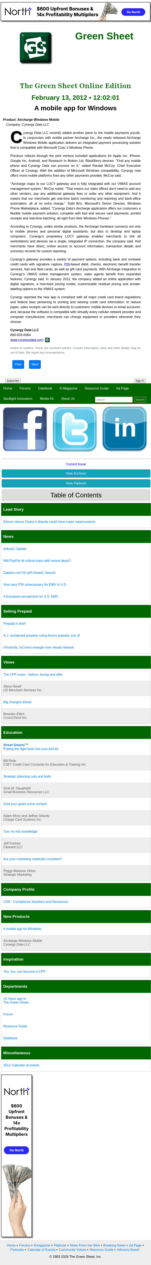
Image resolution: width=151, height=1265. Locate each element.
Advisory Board (128, 1249)
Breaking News (114, 1245)
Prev (18, 364)
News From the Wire (85, 1245)
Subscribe (13, 380)
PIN (67, 264)
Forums (25, 388)
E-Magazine (68, 388)
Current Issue (76, 464)
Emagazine (42, 1245)
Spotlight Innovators (17, 398)
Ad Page (122, 388)
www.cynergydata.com (26, 340)
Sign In (140, 380)
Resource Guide (97, 388)
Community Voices (72, 1249)
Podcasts (17, 1249)
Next (34, 364)
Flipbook (60, 1245)
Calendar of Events (41, 1249)
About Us (68, 398)
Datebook (45, 388)
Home (7, 388)
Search (140, 399)
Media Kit (47, 398)
